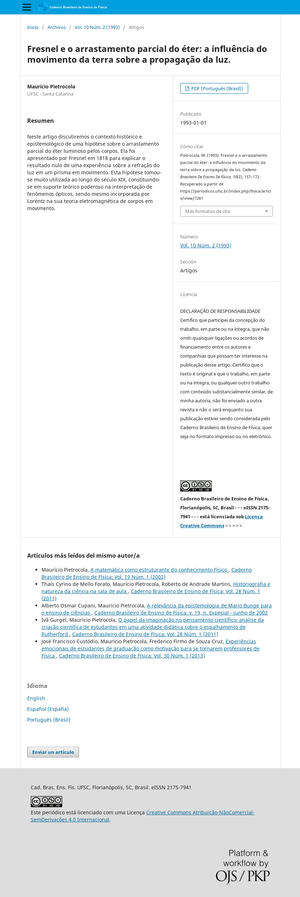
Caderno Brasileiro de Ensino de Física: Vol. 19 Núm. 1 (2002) (146, 573)
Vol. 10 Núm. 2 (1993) (97, 27)
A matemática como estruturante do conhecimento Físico (159, 569)
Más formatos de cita (207, 211)
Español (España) (48, 709)
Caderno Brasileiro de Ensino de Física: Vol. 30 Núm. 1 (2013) (132, 655)
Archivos (57, 27)
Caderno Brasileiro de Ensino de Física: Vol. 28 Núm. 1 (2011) (145, 634)
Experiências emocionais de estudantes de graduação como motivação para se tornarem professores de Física (150, 648)
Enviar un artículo (53, 752)
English (36, 698)
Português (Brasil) (48, 719)
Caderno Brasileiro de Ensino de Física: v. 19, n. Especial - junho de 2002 (181, 612)
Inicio (33, 27)
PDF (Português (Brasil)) (216, 88)
